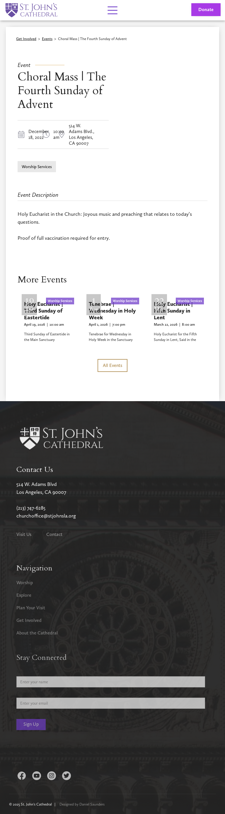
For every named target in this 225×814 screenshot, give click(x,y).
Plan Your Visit (30, 607)
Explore (23, 595)
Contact (54, 534)
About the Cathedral (37, 633)
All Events (112, 365)
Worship (24, 582)
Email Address (29, 693)
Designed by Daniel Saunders (82, 804)
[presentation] (60, 751)
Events (47, 39)
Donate (206, 9)
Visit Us (23, 534)
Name (22, 672)
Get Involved (26, 39)
